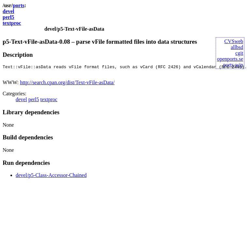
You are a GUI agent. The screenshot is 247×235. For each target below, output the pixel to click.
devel (8, 11)
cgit (239, 53)
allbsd (237, 47)
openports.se (230, 59)
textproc (12, 23)
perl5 (8, 17)
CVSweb (233, 41)
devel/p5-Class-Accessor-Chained (51, 177)
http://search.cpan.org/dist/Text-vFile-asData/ (67, 84)
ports (18, 5)
